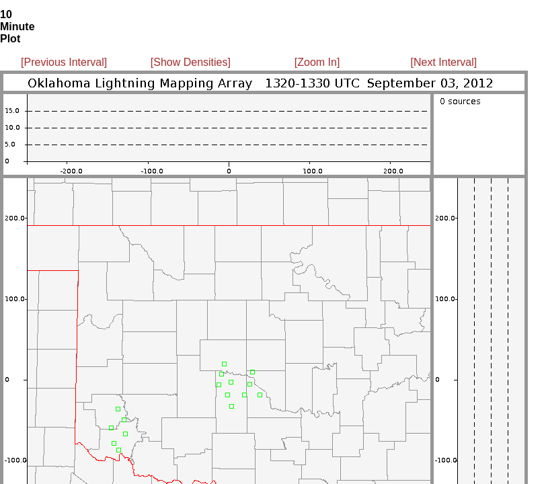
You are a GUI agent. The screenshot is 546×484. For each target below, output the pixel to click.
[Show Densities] (191, 62)
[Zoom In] (317, 62)
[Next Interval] (444, 62)
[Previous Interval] (64, 62)
